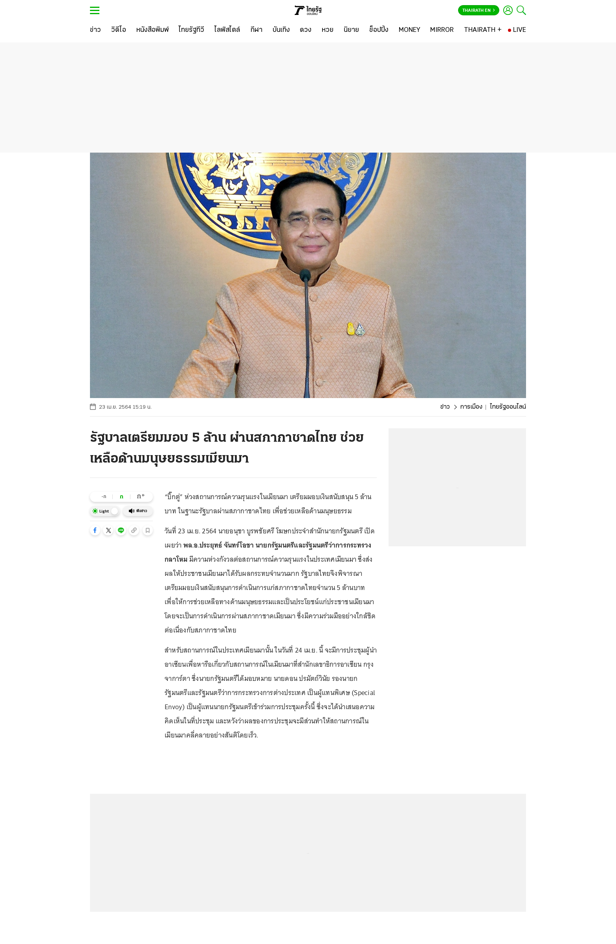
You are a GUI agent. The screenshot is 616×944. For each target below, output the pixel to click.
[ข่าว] (95, 30)
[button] (95, 530)
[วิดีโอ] (118, 30)
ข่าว (445, 407)
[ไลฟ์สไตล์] (227, 30)
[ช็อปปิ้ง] (379, 30)
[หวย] (328, 30)
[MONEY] (409, 30)
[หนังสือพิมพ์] (152, 30)
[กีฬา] (256, 30)
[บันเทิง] (281, 30)
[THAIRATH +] (483, 30)
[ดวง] (306, 30)
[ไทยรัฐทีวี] (191, 30)
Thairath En (478, 10)
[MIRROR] (442, 30)
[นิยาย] (351, 30)
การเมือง (471, 407)
